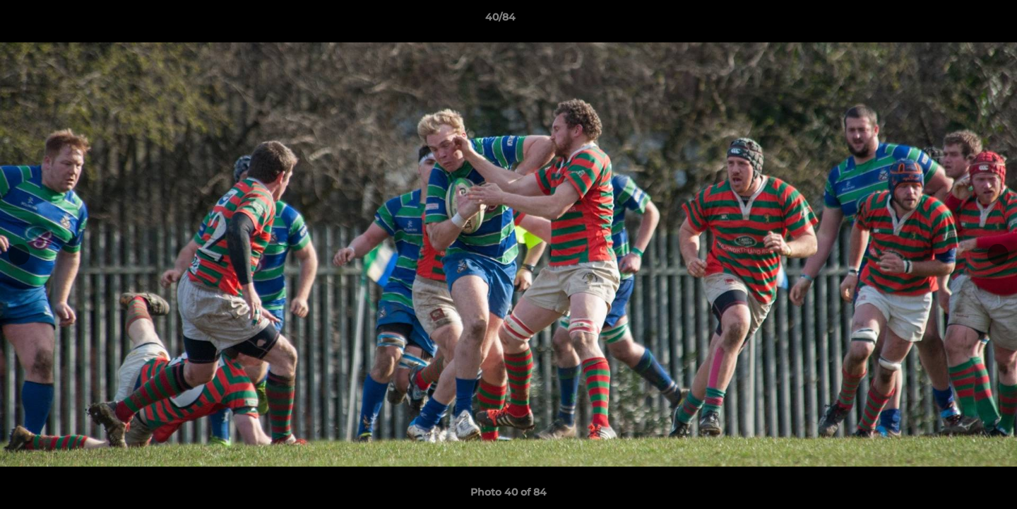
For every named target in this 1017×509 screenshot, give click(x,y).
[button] (957, 20)
